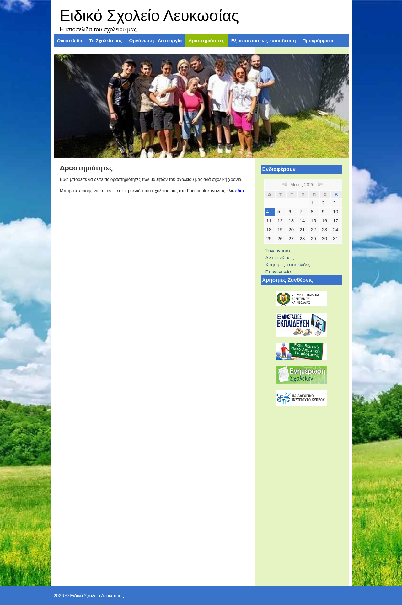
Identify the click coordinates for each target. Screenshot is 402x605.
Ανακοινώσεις (279, 257)
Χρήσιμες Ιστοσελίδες (287, 264)
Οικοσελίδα (70, 40)
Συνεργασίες (278, 250)
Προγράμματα (318, 40)
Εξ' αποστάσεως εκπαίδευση (263, 40)
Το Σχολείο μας (106, 40)
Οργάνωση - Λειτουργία (155, 40)
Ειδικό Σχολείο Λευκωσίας (149, 15)
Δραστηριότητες (207, 40)
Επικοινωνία (278, 271)
